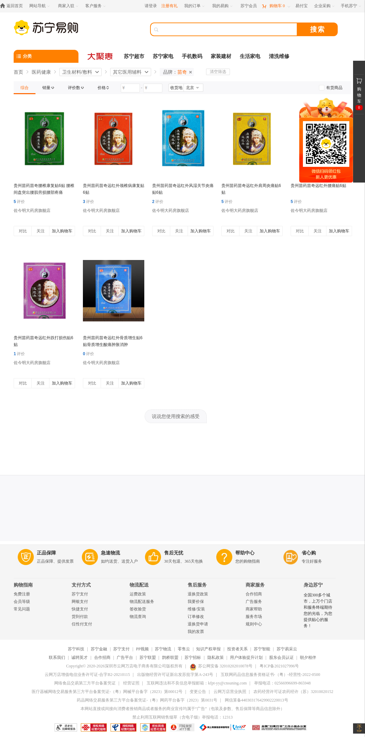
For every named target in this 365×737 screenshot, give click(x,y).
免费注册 (22, 594)
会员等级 (22, 601)
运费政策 (138, 594)
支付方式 (81, 585)
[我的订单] (195, 6)
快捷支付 (80, 609)
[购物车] (276, 6)
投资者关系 (237, 649)
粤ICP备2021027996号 (279, 666)
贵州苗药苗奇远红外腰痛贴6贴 (318, 185)
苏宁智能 (262, 649)
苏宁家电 (163, 56)
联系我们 (57, 657)
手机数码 (192, 56)
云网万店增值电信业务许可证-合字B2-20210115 (87, 674)
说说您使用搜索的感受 (176, 416)
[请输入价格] (130, 88)
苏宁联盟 (148, 657)
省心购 (309, 552)
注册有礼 (169, 5)
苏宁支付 (80, 594)
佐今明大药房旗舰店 (32, 210)
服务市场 (254, 616)
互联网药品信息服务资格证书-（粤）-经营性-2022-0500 (270, 674)
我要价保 (196, 601)
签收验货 (138, 609)
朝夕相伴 (308, 657)
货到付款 (80, 616)
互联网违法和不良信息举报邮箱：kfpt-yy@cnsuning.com (197, 683)
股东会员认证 (281, 657)
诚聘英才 (79, 657)
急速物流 (110, 552)
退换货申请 (198, 624)
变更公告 (198, 691)
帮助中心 (244, 552)
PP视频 (142, 649)
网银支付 (80, 601)
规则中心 (254, 624)
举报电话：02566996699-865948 (282, 683)
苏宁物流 (163, 649)
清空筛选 (218, 71)
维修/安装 (196, 609)
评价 (19, 201)
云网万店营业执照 (230, 691)
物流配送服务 (142, 601)
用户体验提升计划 (246, 657)
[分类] (46, 56)
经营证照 (131, 683)
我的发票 (196, 631)
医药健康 (41, 72)
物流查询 (138, 616)
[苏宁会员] (248, 6)
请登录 (151, 5)
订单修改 (196, 616)
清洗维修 (279, 56)
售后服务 (197, 585)
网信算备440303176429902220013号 (256, 700)
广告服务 (254, 601)
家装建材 (221, 56)
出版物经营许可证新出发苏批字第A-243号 (175, 674)
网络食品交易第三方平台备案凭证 (85, 683)
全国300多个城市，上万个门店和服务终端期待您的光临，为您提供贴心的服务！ (318, 610)
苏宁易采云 (287, 649)
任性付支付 (82, 624)
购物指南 (23, 585)
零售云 (184, 649)
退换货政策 (198, 594)
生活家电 (250, 56)
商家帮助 (254, 609)
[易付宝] (301, 6)
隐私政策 (215, 657)
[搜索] (228, 29)
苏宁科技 (76, 649)
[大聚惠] (100, 56)
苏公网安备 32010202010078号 (221, 666)
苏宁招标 (193, 657)
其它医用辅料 (127, 72)
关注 (40, 231)
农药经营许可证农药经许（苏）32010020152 (293, 691)
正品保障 (46, 552)
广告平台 (125, 657)
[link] (24, 87)
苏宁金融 (99, 649)
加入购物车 (62, 231)
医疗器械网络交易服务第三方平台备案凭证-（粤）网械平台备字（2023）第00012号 (107, 691)
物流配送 (139, 585)
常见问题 (22, 609)
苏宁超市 (134, 56)
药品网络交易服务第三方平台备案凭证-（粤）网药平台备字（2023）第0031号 (147, 700)
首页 (18, 72)
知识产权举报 (208, 649)
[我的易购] (223, 6)
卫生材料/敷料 (77, 72)
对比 (23, 231)
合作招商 (254, 594)
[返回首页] (13, 6)
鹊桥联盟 (170, 657)
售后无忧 (173, 552)
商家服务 (255, 585)
